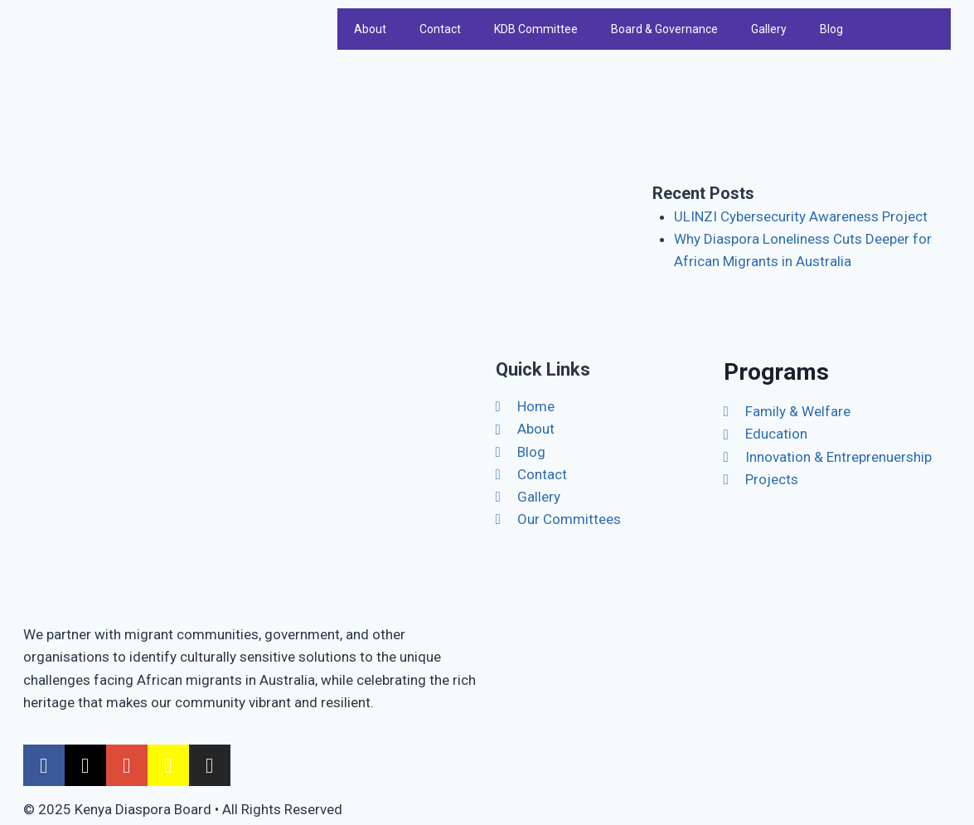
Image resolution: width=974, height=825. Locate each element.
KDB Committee (536, 29)
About (370, 29)
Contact (440, 29)
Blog (831, 29)
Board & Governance (664, 29)
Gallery (769, 29)
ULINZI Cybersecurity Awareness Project (801, 216)
